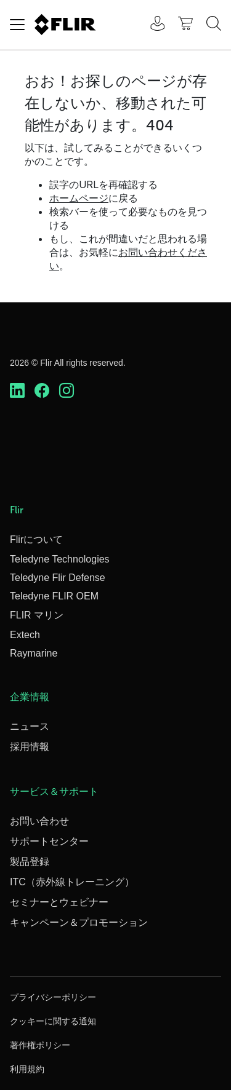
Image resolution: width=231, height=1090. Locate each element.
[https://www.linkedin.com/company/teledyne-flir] (17, 391)
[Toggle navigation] (17, 24)
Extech (25, 635)
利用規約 (27, 1069)
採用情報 (29, 746)
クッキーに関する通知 (53, 1021)
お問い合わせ (39, 821)
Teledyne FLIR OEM (54, 596)
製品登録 (29, 861)
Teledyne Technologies (60, 559)
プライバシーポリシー (53, 997)
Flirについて (36, 539)
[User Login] (151, 24)
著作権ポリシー (40, 1045)
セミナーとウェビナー (59, 902)
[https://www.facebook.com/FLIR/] (41, 391)
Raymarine (33, 653)
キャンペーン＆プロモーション (79, 922)
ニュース (29, 726)
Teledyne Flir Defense (57, 577)
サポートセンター (49, 841)
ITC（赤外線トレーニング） (72, 882)
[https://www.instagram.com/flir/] (66, 391)
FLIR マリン (36, 615)
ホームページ (78, 198)
